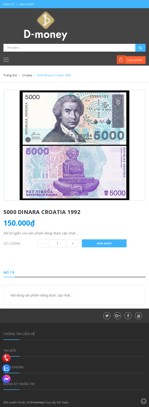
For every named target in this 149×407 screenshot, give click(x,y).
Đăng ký (9, 4)
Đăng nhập (26, 4)
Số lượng (11, 243)
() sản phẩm (134, 60)
